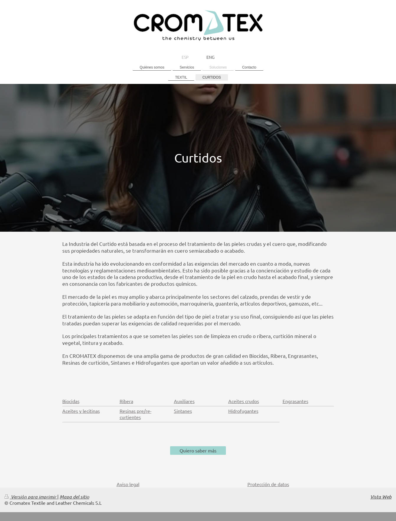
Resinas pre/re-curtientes (135, 414)
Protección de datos (268, 484)
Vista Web (381, 497)
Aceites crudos (243, 401)
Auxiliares (184, 401)
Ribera (126, 401)
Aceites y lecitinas (81, 411)
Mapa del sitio (74, 497)
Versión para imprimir (30, 497)
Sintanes (183, 411)
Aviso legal (128, 484)
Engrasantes (295, 401)
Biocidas (70, 401)
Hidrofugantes (243, 411)
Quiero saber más (198, 450)
